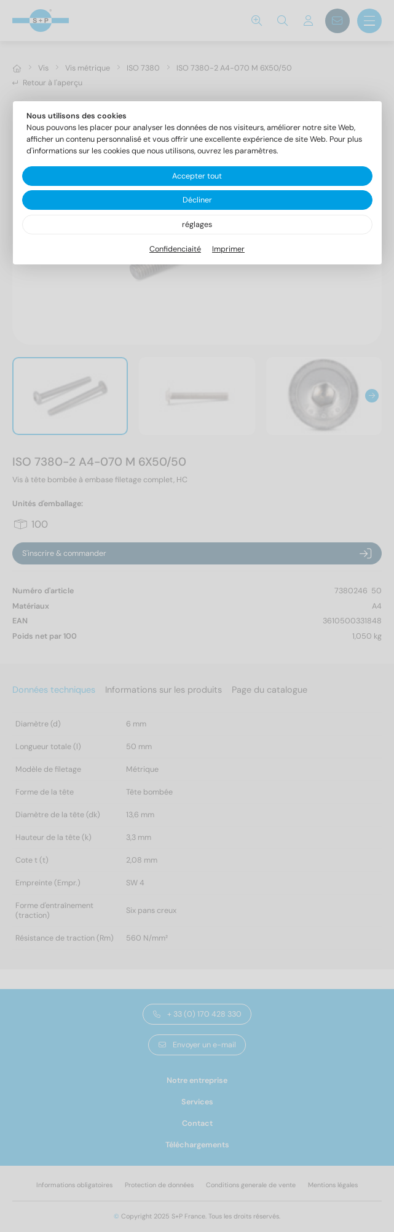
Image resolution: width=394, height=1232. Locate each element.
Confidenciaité (175, 249)
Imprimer (228, 249)
